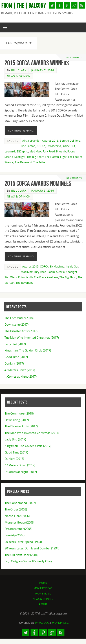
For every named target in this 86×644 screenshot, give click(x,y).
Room (71, 151)
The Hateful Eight (55, 157)
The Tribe (39, 162)
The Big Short (35, 157)
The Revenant (23, 162)
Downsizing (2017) (16, 325)
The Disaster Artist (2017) (20, 331)
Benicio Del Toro (70, 141)
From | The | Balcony (23, 5)
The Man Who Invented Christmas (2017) (31, 338)
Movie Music (43, 593)
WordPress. (60, 623)
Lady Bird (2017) (15, 344)
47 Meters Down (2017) (19, 370)
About (43, 604)
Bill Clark (18, 70)
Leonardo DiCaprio (16, 151)
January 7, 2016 (42, 70)
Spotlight (19, 157)
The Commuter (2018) (18, 318)
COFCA (41, 146)
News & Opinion (19, 76)
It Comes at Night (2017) (20, 377)
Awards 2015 (50, 141)
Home (43, 582)
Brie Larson (28, 146)
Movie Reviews (43, 588)
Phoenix (61, 151)
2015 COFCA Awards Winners (36, 63)
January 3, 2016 (42, 191)
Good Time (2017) (16, 357)
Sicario (8, 157)
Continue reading (21, 130)
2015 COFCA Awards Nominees (37, 183)
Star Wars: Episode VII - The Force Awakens (31, 277)
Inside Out (68, 146)
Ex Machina (54, 146)
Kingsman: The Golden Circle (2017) (27, 350)
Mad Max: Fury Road (42, 151)
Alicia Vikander (31, 141)
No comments (74, 57)
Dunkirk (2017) (14, 363)
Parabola (42, 623)
